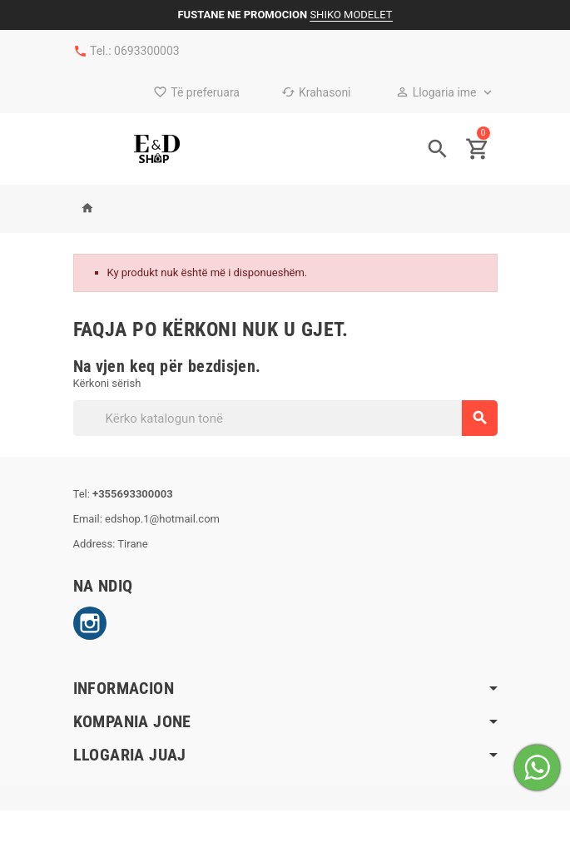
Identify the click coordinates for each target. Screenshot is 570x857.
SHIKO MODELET (351, 14)
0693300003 (147, 50)
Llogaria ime (436, 92)
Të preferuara (196, 92)
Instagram (90, 623)
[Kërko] (284, 418)
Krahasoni (316, 92)
